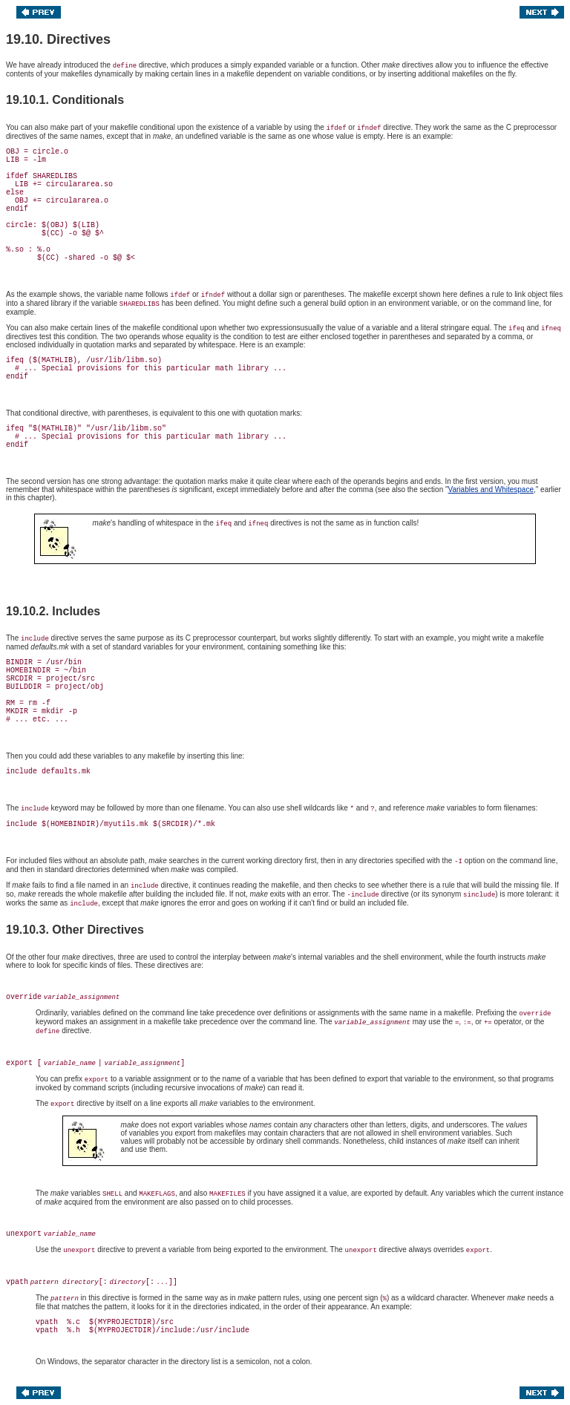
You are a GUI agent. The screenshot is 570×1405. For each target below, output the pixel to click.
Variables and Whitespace (491, 489)
